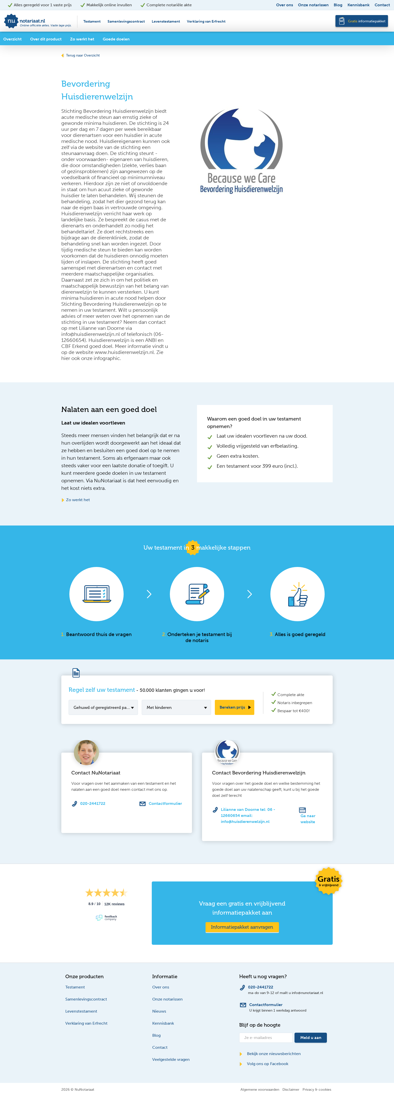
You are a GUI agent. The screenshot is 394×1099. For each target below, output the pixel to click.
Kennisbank (359, 5)
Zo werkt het (75, 499)
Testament (92, 21)
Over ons (284, 5)
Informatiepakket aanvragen (242, 927)
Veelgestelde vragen (171, 1059)
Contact (382, 5)
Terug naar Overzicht (80, 55)
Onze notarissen (313, 5)
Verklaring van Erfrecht (206, 21)
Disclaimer (290, 1089)
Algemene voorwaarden (259, 1089)
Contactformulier (165, 803)
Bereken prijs (232, 707)
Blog (338, 5)
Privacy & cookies (317, 1089)
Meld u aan (310, 1037)
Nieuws (159, 1011)
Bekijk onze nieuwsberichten (270, 1053)
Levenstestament (166, 21)
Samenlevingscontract (126, 21)
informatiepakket (366, 21)
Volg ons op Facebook (263, 1063)
